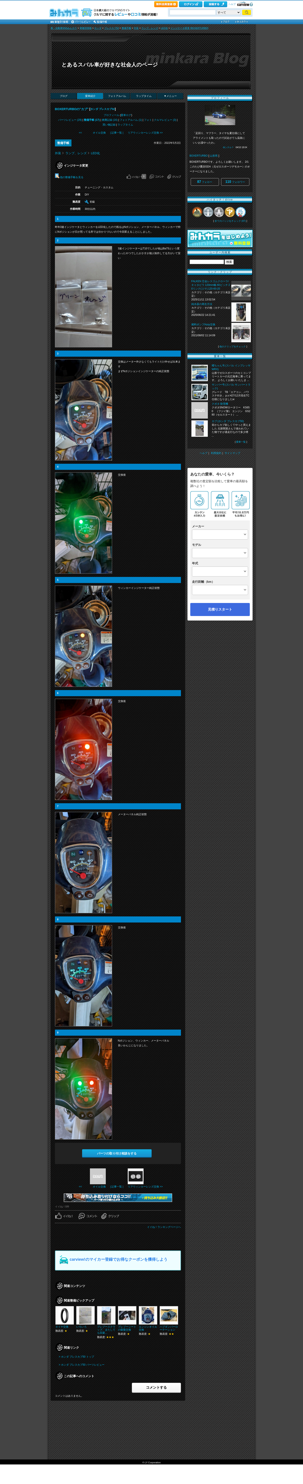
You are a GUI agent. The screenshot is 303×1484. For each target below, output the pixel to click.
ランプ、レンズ (149, 28)
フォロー (204, 182)
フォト (148, 119)
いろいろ (81, 1326)
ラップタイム (144, 96)
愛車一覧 (241, 442)
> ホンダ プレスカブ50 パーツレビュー (81, 1364)
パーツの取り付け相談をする (117, 1153)
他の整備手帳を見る (69, 177)
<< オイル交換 (92, 132)
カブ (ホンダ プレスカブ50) (228, 421)
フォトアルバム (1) (131, 119)
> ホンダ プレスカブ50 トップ (76, 1356)
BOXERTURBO (199, 155)
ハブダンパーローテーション (169, 1328)
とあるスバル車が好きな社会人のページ (109, 65)
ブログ (64, 96)
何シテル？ (228, 147)
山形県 (214, 155)
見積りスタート (220, 609)
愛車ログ (126, 115)
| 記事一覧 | (116, 132)
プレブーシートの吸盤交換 (127, 1328)
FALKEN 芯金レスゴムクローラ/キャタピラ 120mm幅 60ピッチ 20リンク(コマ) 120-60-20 (210, 285)
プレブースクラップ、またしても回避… (106, 1330)
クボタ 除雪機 (220, 403)
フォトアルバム (117, 96)
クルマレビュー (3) (165, 119)
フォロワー (235, 182)
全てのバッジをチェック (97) (230, 221)
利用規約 (216, 453)
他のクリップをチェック (232, 346)
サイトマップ (232, 453)
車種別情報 (86, 28)
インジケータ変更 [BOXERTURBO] (189, 28)
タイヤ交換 (61, 1326)
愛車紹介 (90, 96)
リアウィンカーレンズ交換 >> (145, 132)
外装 (136, 28)
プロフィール (111, 115)
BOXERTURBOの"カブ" (72, 109)
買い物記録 (109, 124)
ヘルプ (232, 4)
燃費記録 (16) (110, 119)
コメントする (156, 1387)
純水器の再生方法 (201, 304)
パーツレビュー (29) (70, 119)
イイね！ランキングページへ (164, 1227)
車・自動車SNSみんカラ (64, 28)
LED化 (164, 28)
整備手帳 (126, 28)
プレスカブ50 (111, 28)
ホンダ (97, 28)
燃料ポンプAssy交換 (203, 324)
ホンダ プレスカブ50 (102, 109)
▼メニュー (170, 96)
